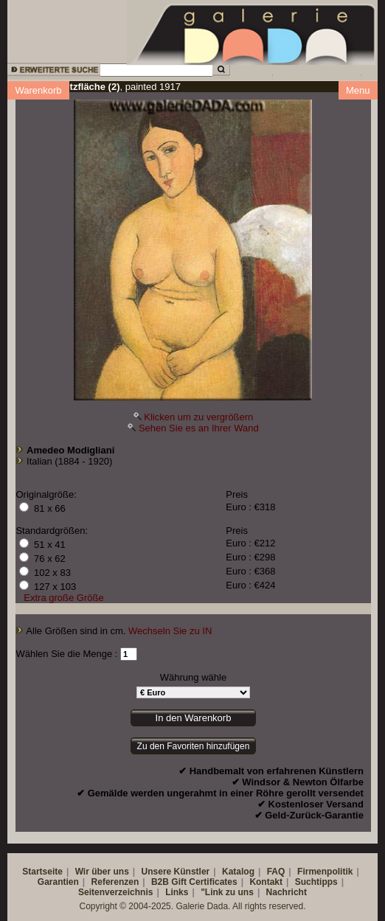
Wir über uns (102, 871)
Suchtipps (316, 882)
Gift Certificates (204, 882)
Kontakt (265, 882)
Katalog (238, 871)
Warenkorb (38, 90)
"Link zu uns (227, 892)
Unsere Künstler (176, 871)
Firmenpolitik (325, 871)
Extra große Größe (63, 597)
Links (176, 892)
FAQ (276, 871)
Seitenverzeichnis (115, 892)
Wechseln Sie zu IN (170, 630)
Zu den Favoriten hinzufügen (193, 746)
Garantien (58, 882)
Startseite (42, 871)
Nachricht (286, 892)
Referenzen (115, 882)
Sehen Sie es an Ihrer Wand (199, 428)
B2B (160, 882)
